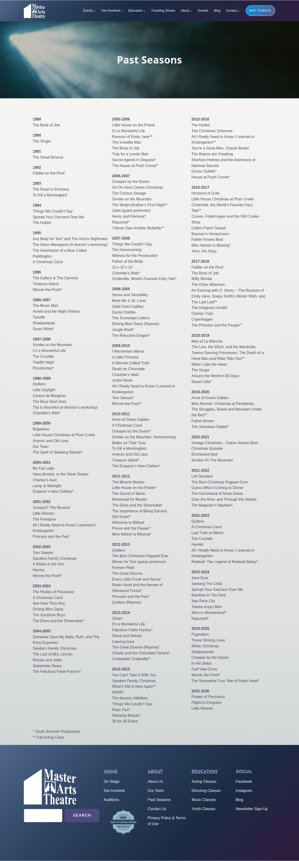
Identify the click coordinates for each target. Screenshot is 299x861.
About (155, 771)
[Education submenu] (144, 11)
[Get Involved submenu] (121, 11)
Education (204, 771)
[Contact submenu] (239, 11)
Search (82, 815)
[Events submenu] (95, 11)
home (110, 771)
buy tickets (260, 10)
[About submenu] (191, 11)
